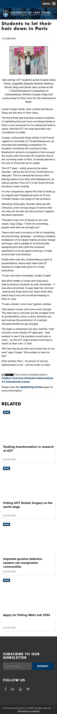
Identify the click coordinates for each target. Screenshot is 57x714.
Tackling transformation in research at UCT (28, 448)
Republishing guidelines (29, 711)
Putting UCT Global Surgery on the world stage (27, 505)
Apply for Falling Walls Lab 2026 (26, 615)
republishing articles (31, 387)
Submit (43, 666)
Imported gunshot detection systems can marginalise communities (22, 562)
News (6, 412)
